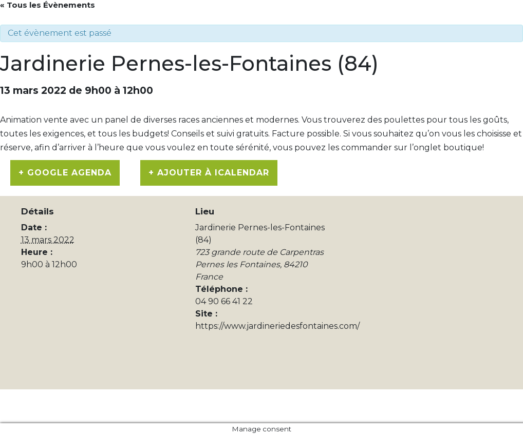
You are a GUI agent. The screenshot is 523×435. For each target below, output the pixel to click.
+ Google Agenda (64, 172)
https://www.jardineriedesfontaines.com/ (277, 326)
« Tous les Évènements (47, 5)
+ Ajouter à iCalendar (208, 172)
